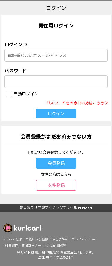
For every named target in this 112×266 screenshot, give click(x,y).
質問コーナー (31, 245)
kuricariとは (13, 239)
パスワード (15, 71)
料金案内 (11, 245)
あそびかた (60, 239)
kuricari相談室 (55, 245)
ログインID (15, 44)
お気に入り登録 (36, 239)
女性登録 (56, 185)
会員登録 (56, 163)
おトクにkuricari (83, 239)
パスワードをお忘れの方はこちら (75, 102)
